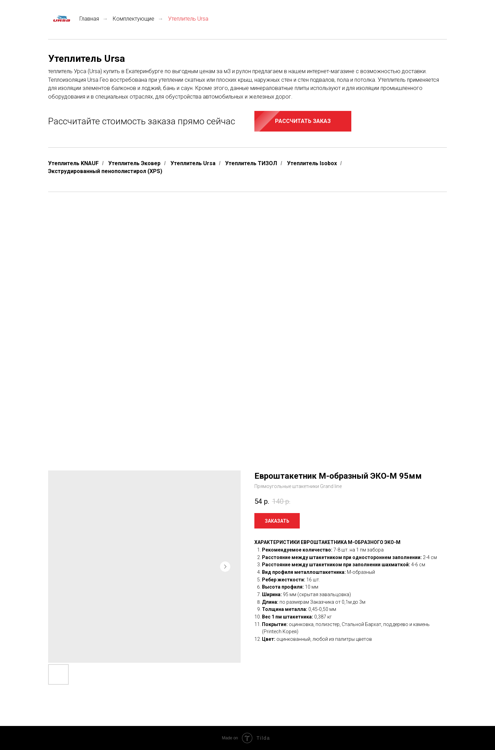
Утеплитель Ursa (193, 163)
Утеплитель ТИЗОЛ (251, 163)
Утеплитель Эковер (134, 163)
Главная (73, 18)
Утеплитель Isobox (312, 163)
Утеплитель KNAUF (73, 163)
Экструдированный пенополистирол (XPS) (105, 171)
